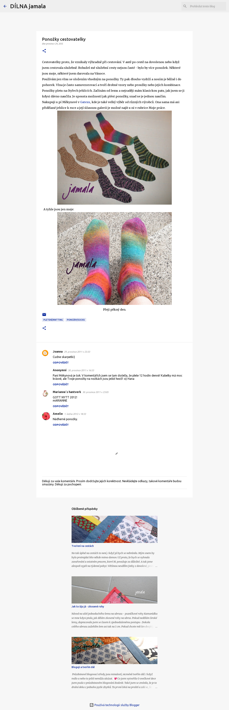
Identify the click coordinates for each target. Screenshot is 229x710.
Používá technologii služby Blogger (114, 705)
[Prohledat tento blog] (207, 6)
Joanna (58, 351)
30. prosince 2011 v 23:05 (95, 392)
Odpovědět (61, 362)
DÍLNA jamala (28, 6)
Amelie (58, 413)
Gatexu (85, 102)
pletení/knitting (53, 320)
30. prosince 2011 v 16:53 (81, 370)
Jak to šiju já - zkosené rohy (88, 606)
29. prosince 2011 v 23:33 (77, 351)
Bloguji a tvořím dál (83, 667)
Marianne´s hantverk (67, 392)
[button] (44, 51)
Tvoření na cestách (83, 546)
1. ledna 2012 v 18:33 (75, 414)
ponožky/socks (76, 320)
